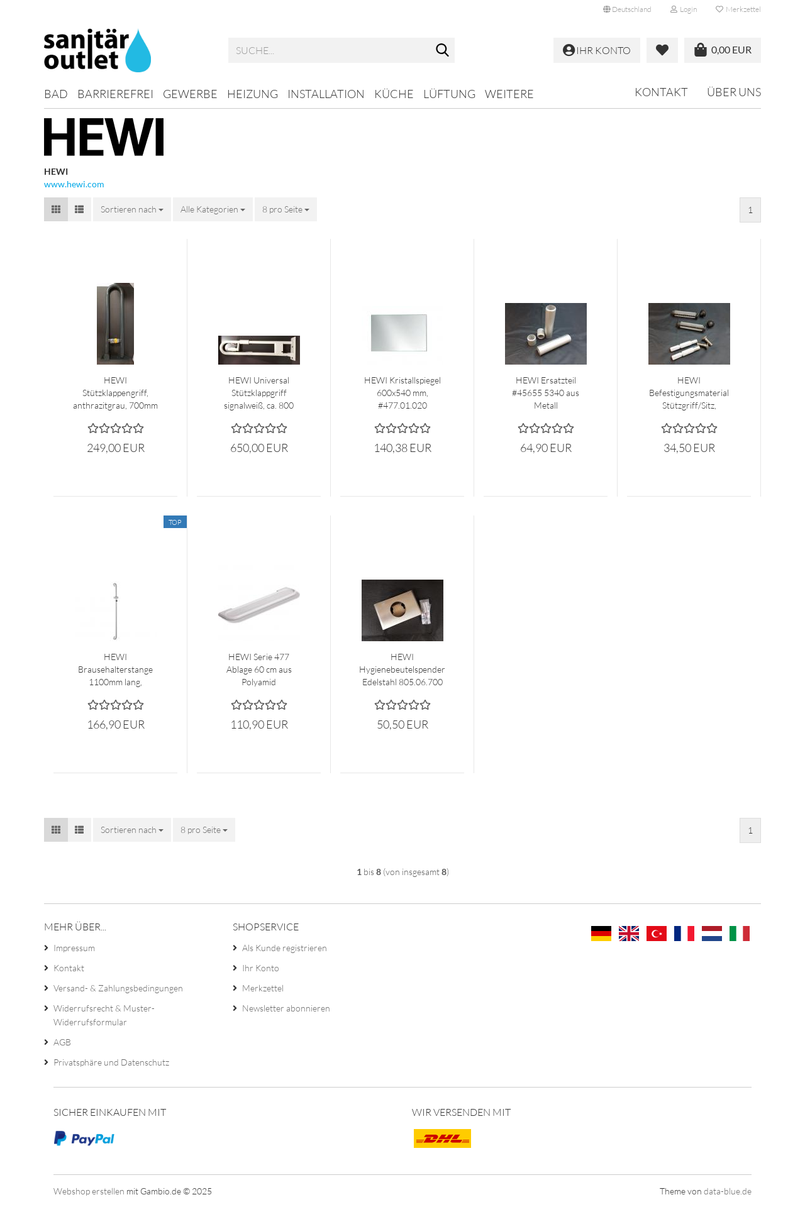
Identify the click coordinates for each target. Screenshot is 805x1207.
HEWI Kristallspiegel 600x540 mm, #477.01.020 (402, 393)
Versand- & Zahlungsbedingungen (118, 988)
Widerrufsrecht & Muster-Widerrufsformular (104, 1015)
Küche (394, 94)
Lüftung (449, 94)
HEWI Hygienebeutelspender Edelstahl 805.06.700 (402, 669)
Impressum (74, 947)
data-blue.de (728, 1191)
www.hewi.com (74, 184)
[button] (627, 9)
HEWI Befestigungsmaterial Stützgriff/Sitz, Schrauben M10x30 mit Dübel (689, 393)
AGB (62, 1042)
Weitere (509, 94)
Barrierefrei (115, 94)
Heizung (252, 94)
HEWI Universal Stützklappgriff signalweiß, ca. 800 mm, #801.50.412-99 (259, 393)
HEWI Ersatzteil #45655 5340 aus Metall (545, 393)
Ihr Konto (260, 967)
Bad (56, 94)
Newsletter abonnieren (286, 1008)
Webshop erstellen (89, 1191)
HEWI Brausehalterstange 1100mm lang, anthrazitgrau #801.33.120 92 (115, 669)
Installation (326, 94)
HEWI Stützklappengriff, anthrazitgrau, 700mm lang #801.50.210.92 (115, 393)
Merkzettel (738, 9)
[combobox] (132, 209)
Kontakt (661, 92)
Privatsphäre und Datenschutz (111, 1062)
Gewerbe (190, 94)
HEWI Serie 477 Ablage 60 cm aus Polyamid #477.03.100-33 (259, 669)
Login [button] (683, 9)
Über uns (734, 92)
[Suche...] (443, 50)
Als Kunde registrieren (284, 947)
